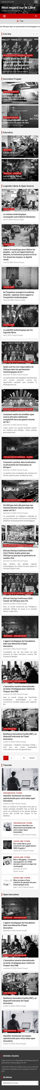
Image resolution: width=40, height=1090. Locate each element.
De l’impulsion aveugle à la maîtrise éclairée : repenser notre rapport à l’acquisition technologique (18, 294)
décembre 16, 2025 (9, 561)
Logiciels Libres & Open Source (18, 186)
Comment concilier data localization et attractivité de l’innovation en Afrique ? (19, 464)
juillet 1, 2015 (17, 887)
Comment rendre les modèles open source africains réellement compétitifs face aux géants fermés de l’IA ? (20, 1069)
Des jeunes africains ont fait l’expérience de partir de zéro (16, 121)
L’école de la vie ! (10, 153)
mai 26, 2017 (17, 851)
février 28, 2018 (8, 179)
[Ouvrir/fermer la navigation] (4, 16)
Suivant (32, 758)
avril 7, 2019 (7, 335)
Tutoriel (19, 793)
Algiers (29, 55)
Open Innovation (20, 636)
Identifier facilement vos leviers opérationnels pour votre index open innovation (19, 798)
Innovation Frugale (12, 79)
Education (8, 132)
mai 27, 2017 (7, 125)
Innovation (8, 636)
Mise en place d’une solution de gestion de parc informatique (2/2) (24, 882)
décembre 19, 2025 (9, 71)
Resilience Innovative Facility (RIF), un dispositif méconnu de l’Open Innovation (20, 736)
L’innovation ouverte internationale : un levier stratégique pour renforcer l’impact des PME (19, 689)
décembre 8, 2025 (9, 604)
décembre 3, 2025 (9, 649)
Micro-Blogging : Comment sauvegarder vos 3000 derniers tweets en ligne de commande (24, 862)
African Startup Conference (14, 55)
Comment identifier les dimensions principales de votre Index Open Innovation (24, 828)
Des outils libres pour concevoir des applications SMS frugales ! (24, 846)
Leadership (17, 173)
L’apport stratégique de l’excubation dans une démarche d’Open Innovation (19, 643)
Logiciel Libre (9, 209)
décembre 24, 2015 (19, 869)
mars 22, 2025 (8, 262)
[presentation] (33, 33)
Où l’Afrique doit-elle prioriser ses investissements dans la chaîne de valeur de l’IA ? (18, 507)
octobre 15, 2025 (9, 742)
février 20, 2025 (8, 300)
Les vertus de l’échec (12, 176)
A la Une (7, 34)
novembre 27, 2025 (9, 694)
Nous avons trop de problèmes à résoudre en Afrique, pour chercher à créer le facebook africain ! (19, 96)
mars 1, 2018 (7, 155)
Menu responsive (36, 2)
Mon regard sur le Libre (18, 7)
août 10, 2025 (7, 219)
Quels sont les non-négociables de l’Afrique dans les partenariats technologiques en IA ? (17, 63)
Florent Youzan (22, 71)
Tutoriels (7, 765)
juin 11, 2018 (7, 102)
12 (24, 758)
